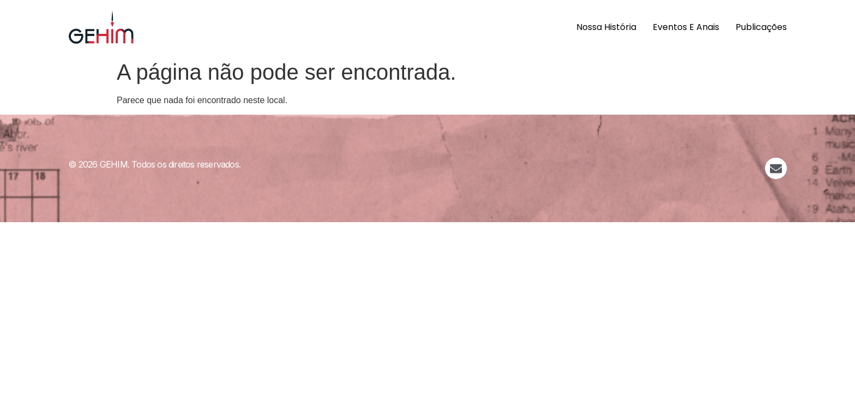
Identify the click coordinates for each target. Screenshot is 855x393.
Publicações (761, 27)
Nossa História (606, 27)
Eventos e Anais (686, 27)
